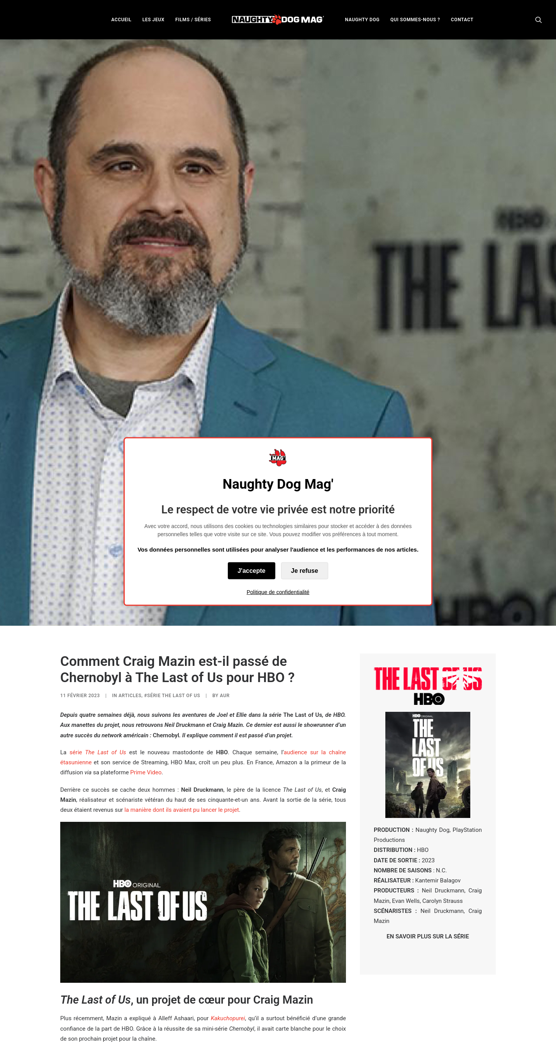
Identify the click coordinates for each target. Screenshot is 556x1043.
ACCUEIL (121, 19)
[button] (538, 19)
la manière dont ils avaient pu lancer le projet (181, 712)
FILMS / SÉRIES (193, 19)
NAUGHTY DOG (362, 19)
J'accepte (251, 570)
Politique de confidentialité (278, 592)
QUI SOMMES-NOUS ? (415, 19)
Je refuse (304, 570)
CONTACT (462, 19)
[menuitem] (121, 19)
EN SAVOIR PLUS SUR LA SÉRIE (427, 839)
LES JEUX (153, 19)
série (99, 654)
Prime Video (145, 675)
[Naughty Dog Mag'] (278, 19)
